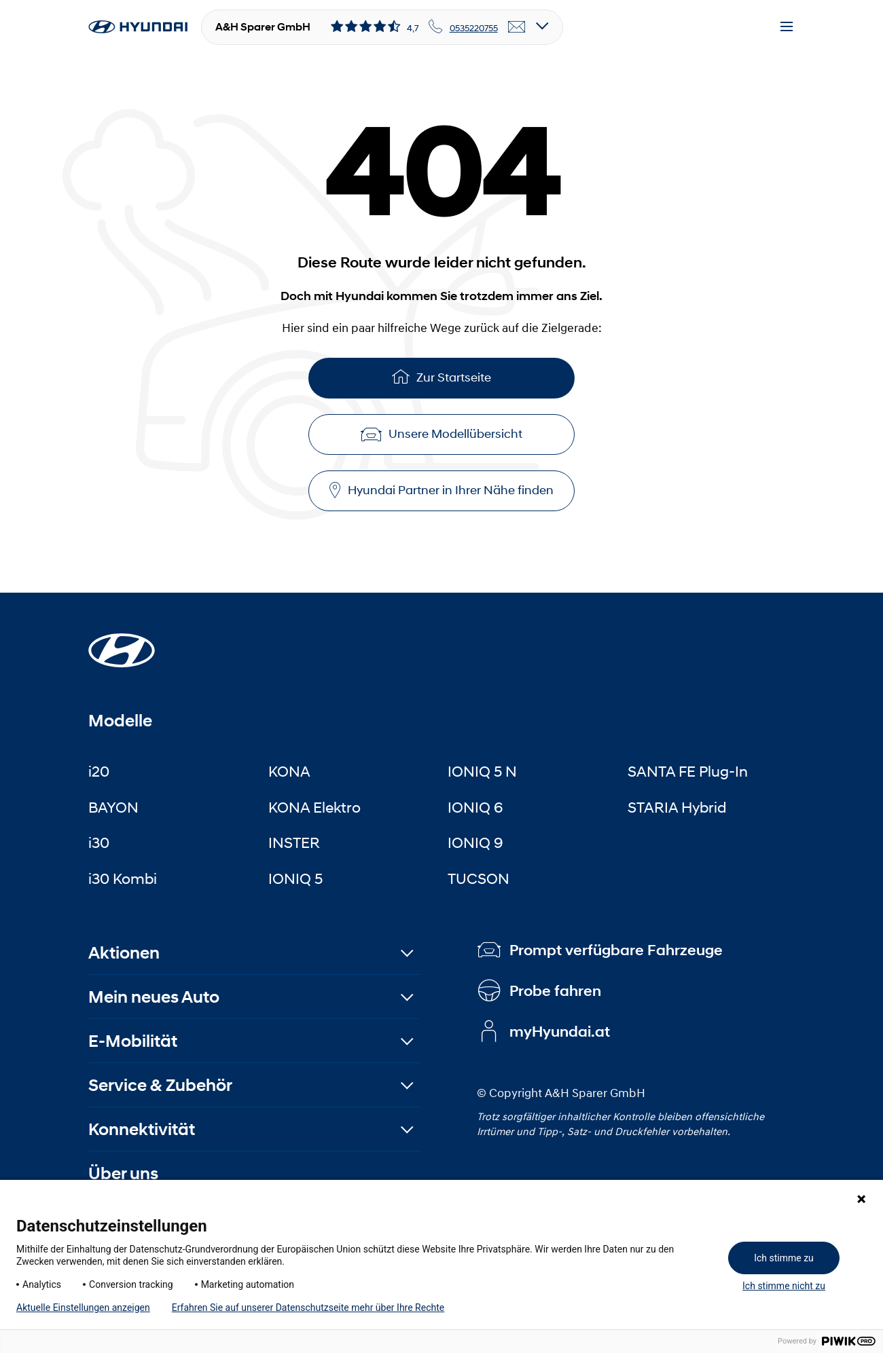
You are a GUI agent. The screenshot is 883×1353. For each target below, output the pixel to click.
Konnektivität (141, 1129)
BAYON (113, 807)
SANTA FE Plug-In (688, 771)
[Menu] (786, 27)
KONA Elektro (314, 807)
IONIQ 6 (475, 807)
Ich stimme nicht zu (783, 1285)
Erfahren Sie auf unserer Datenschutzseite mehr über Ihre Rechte (308, 1307)
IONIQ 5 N (482, 771)
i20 (98, 771)
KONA (289, 771)
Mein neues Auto (153, 996)
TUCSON (478, 878)
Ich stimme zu (784, 1258)
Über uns (123, 1173)
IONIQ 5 (295, 878)
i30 (98, 842)
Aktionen (124, 952)
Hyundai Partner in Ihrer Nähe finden (441, 490)
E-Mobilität (132, 1041)
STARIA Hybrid (677, 807)
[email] (517, 27)
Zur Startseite (441, 376)
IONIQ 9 (475, 842)
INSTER (294, 842)
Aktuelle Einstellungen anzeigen (83, 1307)
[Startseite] (121, 642)
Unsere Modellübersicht (441, 433)
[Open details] (542, 27)
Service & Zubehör (160, 1085)
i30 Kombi (122, 878)
